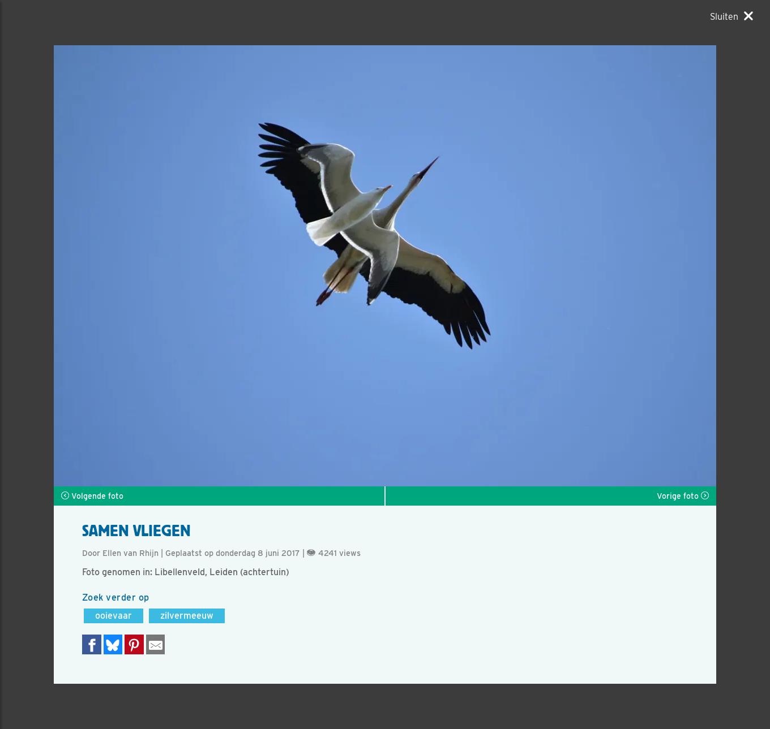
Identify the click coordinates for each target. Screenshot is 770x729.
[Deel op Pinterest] (134, 644)
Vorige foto (683, 496)
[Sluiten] (731, 16)
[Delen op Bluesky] (113, 644)
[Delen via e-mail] (155, 644)
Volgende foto (92, 496)
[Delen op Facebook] (91, 644)
